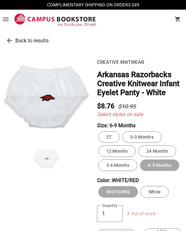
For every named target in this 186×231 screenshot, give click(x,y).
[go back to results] (9, 40)
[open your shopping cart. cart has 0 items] (177, 20)
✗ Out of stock (141, 214)
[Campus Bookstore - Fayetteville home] (55, 19)
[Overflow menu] (6, 20)
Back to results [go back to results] (32, 41)
